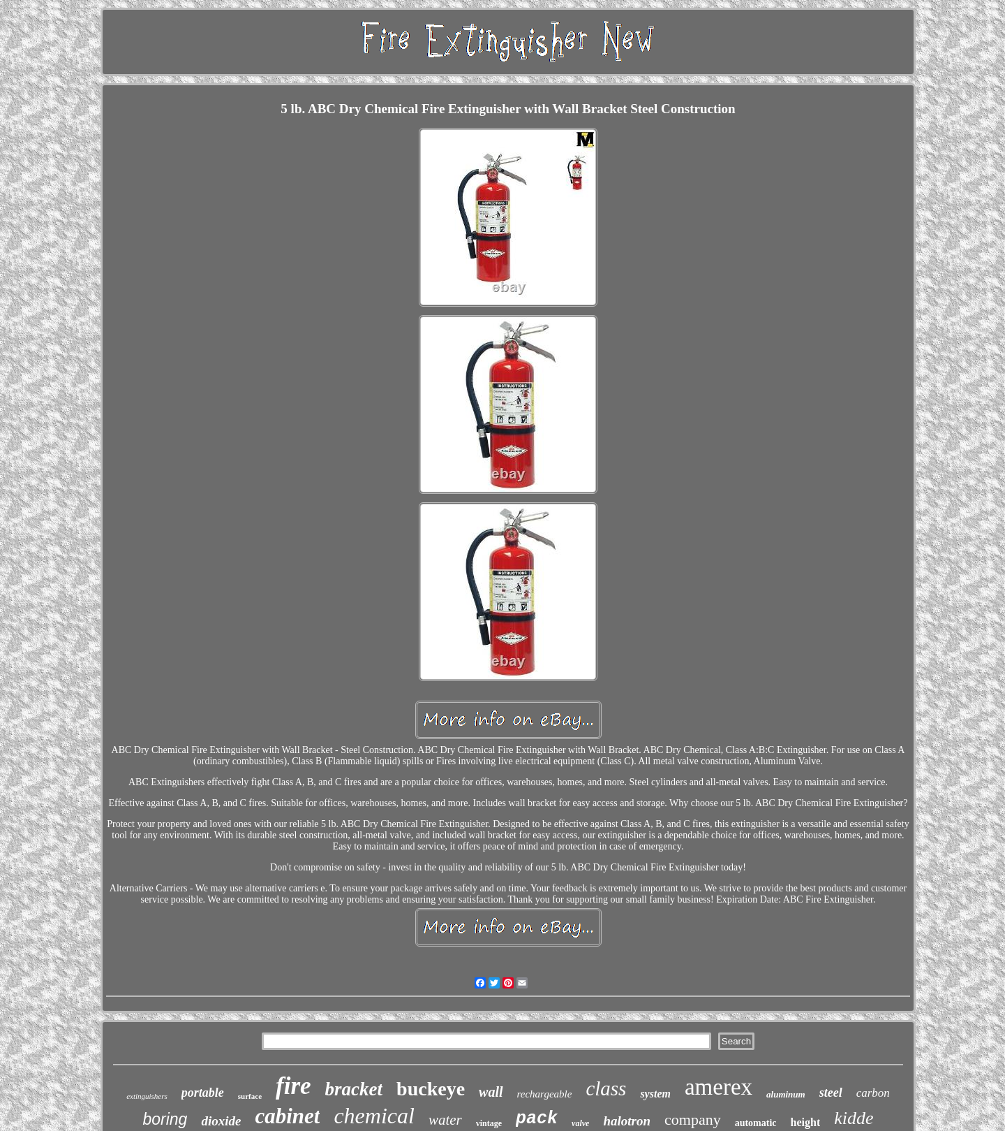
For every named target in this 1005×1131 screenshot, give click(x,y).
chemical (374, 1115)
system (655, 1094)
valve (580, 1123)
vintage (489, 1123)
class (606, 1088)
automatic (756, 1123)
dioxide (221, 1121)
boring (164, 1119)
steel (830, 1093)
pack (537, 1119)
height (806, 1122)
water (445, 1119)
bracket (353, 1089)
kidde (853, 1118)
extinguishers (147, 1096)
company (692, 1119)
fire (293, 1086)
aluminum (785, 1094)
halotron (626, 1121)
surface (250, 1096)
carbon (873, 1093)
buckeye (430, 1089)
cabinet (287, 1116)
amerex (718, 1087)
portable (202, 1093)
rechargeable (544, 1094)
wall (490, 1092)
